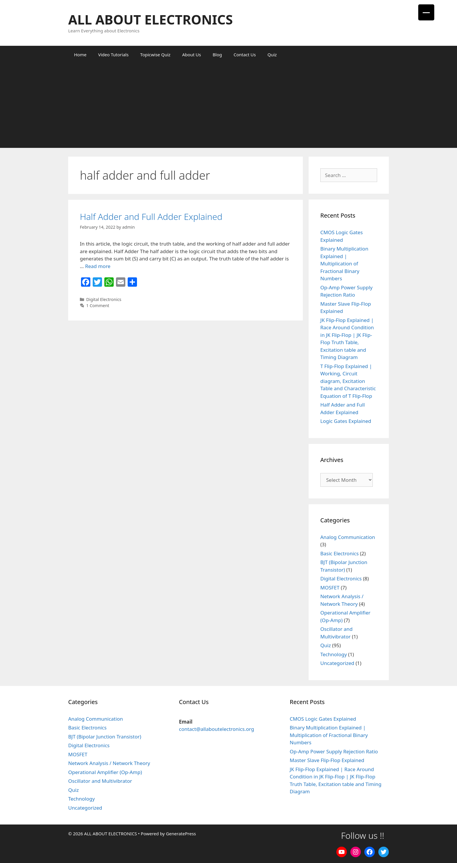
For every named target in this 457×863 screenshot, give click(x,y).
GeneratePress (181, 833)
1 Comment (97, 305)
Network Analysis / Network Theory (109, 763)
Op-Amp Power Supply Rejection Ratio (334, 751)
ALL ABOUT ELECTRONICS (150, 19)
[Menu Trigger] (426, 12)
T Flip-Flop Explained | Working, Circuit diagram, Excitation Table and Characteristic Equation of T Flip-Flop (348, 381)
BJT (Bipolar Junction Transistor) (104, 736)
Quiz (272, 54)
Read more (97, 266)
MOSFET (330, 587)
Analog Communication (347, 537)
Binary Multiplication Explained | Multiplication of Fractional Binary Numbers (344, 263)
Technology (333, 654)
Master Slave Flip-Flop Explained (327, 760)
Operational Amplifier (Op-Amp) (105, 772)
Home (80, 54)
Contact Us (244, 54)
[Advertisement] (228, 107)
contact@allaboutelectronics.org (216, 729)
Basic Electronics (339, 553)
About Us (191, 54)
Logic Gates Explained (345, 421)
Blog (217, 54)
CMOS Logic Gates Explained (323, 718)
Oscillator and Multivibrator (100, 781)
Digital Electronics (104, 299)
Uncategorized (337, 663)
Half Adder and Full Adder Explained (151, 217)
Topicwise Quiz (155, 54)
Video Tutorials (113, 54)
